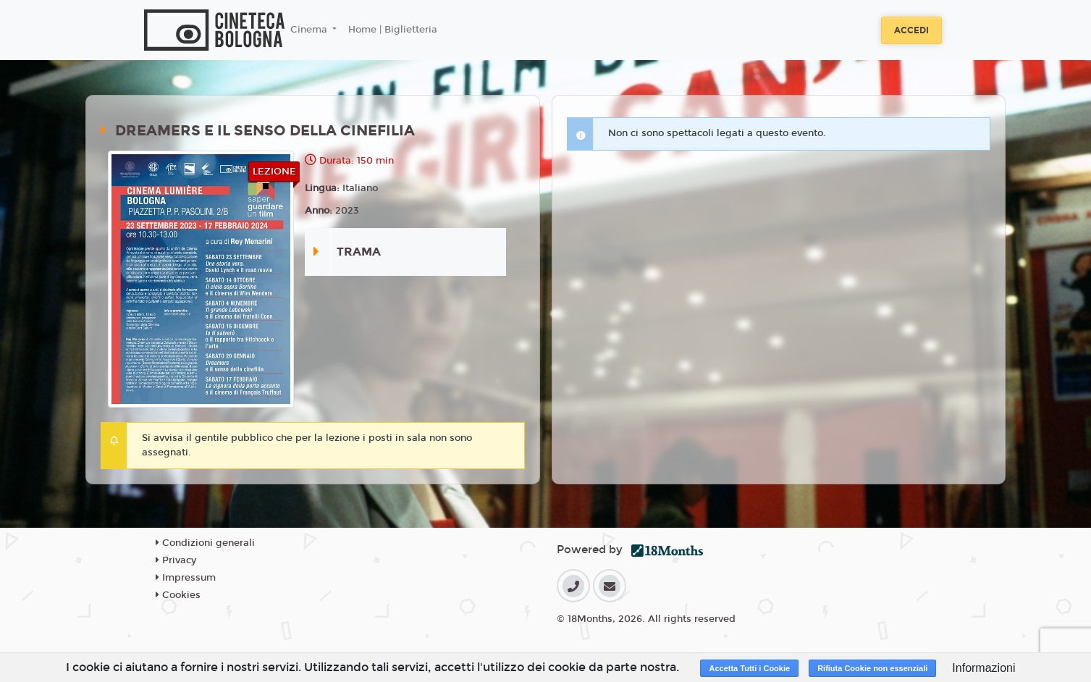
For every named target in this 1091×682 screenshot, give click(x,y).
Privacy (176, 560)
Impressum (186, 578)
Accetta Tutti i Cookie (749, 668)
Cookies (178, 595)
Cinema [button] (310, 29)
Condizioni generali (205, 543)
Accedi (911, 30)
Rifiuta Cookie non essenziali (872, 668)
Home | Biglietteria (392, 29)
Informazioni (983, 668)
